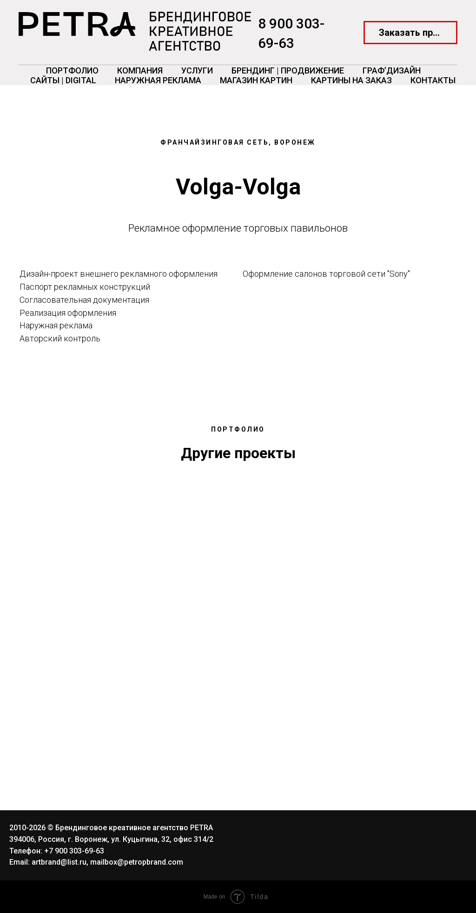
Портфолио (72, 70)
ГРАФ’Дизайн (392, 70)
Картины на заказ (351, 80)
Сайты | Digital (63, 80)
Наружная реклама (158, 80)
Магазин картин (256, 80)
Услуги (197, 70)
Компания (140, 70)
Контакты (433, 80)
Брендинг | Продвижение (287, 70)
